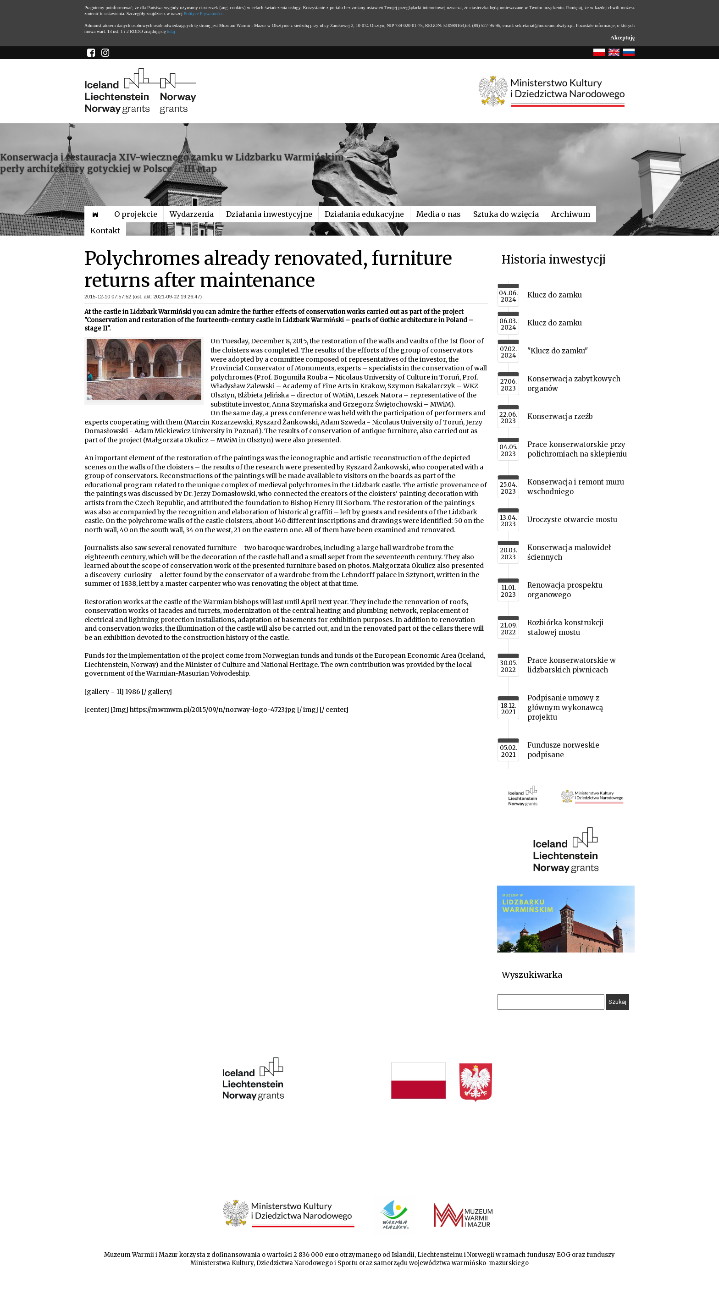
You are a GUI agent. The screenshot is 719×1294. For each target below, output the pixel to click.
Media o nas (438, 214)
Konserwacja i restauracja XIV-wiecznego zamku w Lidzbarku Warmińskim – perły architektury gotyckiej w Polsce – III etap (177, 163)
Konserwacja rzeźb (560, 416)
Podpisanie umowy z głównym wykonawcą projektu (565, 707)
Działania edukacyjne (364, 214)
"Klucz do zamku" (557, 351)
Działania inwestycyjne (269, 214)
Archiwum (570, 214)
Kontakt (105, 230)
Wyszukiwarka (532, 974)
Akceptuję (622, 37)
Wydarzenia (192, 214)
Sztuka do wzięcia (506, 214)
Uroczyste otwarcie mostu (572, 519)
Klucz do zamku (554, 295)
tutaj (171, 31)
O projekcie (135, 214)
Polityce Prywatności (203, 13)
